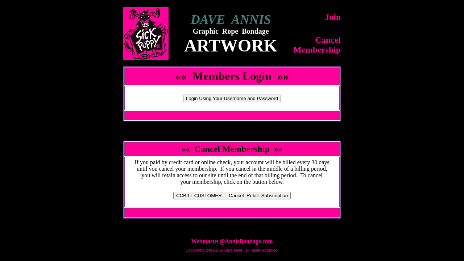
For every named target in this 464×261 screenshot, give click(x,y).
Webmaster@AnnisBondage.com (232, 241)
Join (333, 17)
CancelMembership (317, 44)
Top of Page (232, 228)
